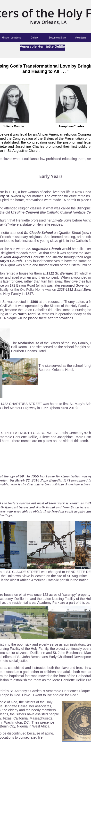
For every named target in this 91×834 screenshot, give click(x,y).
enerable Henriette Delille (43, 46)
